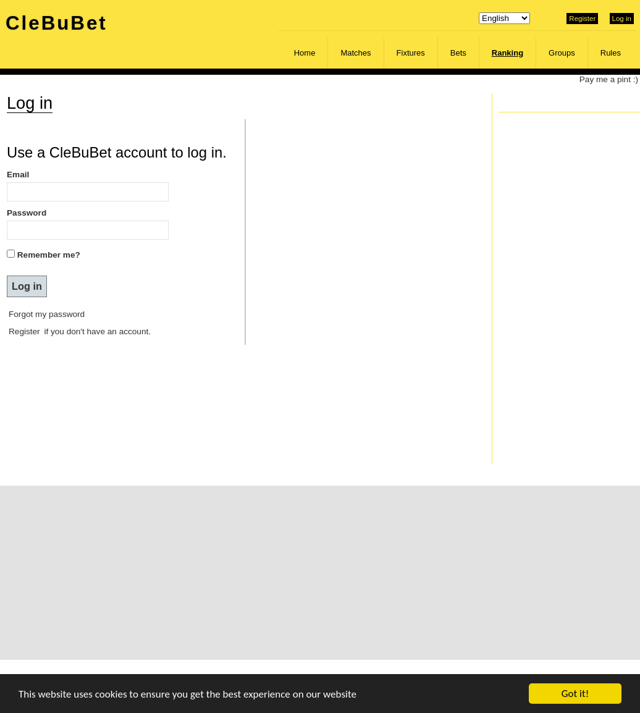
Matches (355, 52)
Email (18, 174)
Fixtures (411, 52)
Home (305, 52)
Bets (458, 52)
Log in (621, 18)
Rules (610, 52)
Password (26, 212)
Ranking (507, 52)
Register (582, 18)
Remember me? (48, 254)
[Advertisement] (290, 572)
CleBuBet (56, 23)
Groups (562, 52)
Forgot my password (47, 314)
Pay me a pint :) (608, 79)
